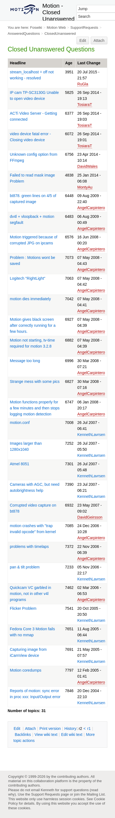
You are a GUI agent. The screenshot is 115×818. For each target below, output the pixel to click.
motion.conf (20, 422)
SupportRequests (84, 27)
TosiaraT (84, 104)
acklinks (23, 734)
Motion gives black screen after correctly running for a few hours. (32, 325)
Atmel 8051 (19, 464)
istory (70, 728)
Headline (18, 63)
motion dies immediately (30, 299)
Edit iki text (71, 734)
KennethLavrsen (91, 434)
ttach (30, 728)
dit (17, 728)
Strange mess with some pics (35, 381)
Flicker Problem (23, 608)
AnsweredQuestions (24, 33)
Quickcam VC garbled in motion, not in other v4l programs (30, 593)
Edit (82, 40)
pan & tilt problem (25, 567)
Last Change (89, 63)
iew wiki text (45, 734)
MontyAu (84, 187)
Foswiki (36, 27)
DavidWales (87, 166)
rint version (50, 728)
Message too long (25, 361)
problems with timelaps (29, 546)
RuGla (82, 84)
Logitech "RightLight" (27, 278)
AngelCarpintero (91, 208)
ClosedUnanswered (60, 33)
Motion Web (56, 27)
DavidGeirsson (89, 517)
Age (68, 63)
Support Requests (45, 794)
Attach (99, 40)
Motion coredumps (25, 670)
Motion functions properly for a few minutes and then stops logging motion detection (35, 408)
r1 (89, 728)
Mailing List (96, 794)
